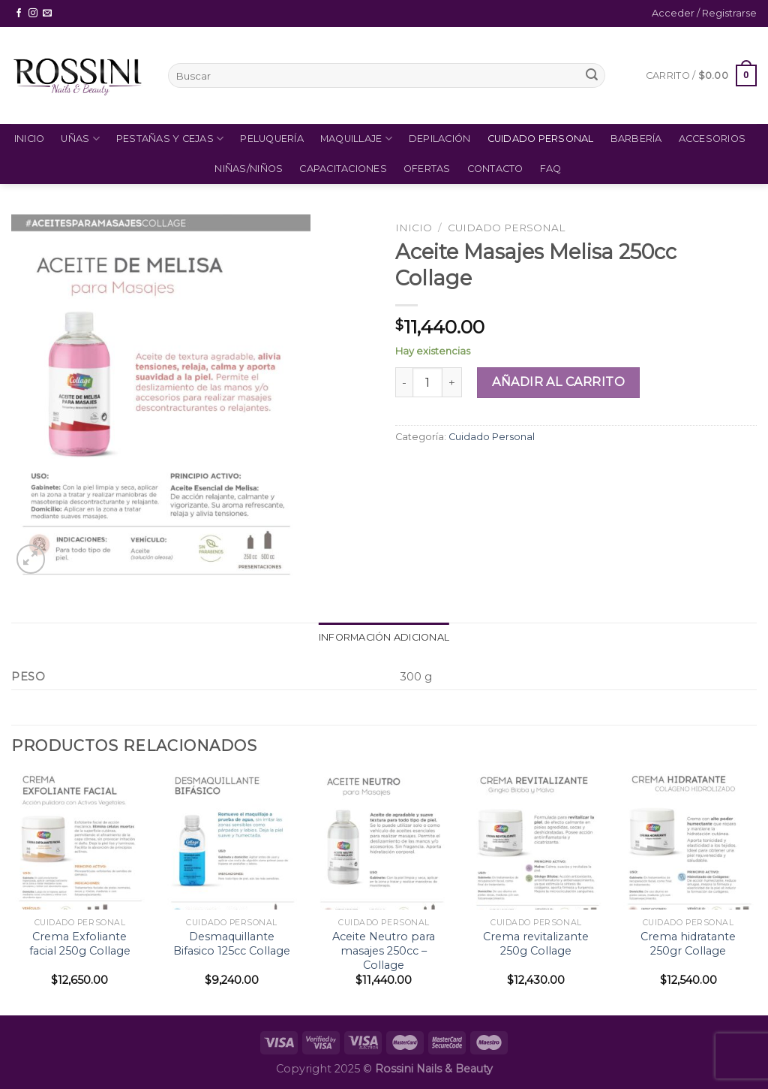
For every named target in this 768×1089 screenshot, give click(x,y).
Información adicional (384, 637)
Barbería (636, 138)
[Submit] (591, 76)
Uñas (80, 138)
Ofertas (427, 168)
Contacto (495, 168)
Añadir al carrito (558, 382)
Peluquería (272, 138)
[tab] (384, 638)
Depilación (440, 138)
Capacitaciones (343, 168)
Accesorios (712, 138)
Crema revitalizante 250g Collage (536, 944)
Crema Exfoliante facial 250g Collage (79, 944)
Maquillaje (356, 138)
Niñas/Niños (248, 168)
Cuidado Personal (541, 138)
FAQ (551, 168)
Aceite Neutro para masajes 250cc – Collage (383, 950)
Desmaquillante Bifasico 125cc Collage (231, 944)
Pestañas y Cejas (170, 138)
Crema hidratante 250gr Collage (688, 944)
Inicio (29, 138)
